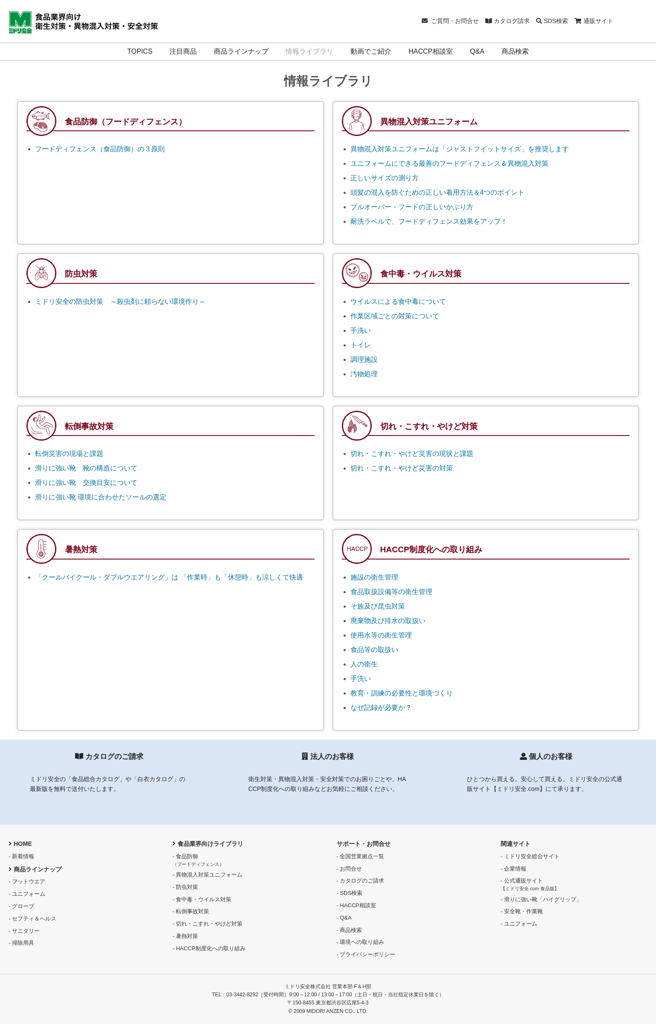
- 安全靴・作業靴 (522, 911)
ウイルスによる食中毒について (398, 301)
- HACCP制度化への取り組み (208, 948)
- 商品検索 (349, 930)
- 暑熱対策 (185, 936)
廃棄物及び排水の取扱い (388, 620)
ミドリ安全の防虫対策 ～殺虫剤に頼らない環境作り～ (120, 301)
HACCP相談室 (430, 51)
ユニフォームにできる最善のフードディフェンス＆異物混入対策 (449, 163)
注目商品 (183, 51)
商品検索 (515, 51)
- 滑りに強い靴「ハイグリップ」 (541, 899)
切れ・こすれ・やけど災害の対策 (401, 468)
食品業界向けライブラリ (207, 843)
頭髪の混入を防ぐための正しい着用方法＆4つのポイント (437, 192)
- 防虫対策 (185, 887)
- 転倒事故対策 (190, 911)
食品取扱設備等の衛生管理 (391, 591)
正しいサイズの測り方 (384, 178)
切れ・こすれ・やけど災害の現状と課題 (411, 453)
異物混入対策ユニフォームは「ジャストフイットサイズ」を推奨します (459, 149)
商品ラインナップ (241, 51)
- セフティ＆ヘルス (32, 918)
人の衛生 (364, 664)
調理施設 (364, 359)
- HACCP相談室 (356, 905)
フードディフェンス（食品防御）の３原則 (100, 149)
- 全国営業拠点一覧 (361, 856)
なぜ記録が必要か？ (381, 707)
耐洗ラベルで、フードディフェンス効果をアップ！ (428, 221)
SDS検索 (552, 20)
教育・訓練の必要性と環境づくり (401, 693)
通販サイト (593, 20)
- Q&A (344, 917)
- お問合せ (349, 868)
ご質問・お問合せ (450, 20)
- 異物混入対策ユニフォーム (207, 874)
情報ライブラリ (309, 51)
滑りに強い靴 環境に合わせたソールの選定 (100, 497)
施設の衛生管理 (374, 577)
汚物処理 (364, 374)
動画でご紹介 (370, 51)
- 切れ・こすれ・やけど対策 (207, 923)
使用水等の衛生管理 (381, 635)
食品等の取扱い (374, 649)
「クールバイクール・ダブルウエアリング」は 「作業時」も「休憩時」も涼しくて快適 (169, 577)
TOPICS (139, 51)
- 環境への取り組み (361, 942)
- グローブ (21, 906)
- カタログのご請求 (361, 880)
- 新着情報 (21, 856)
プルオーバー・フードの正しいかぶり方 (411, 207)
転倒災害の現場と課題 (69, 453)
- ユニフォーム (27, 894)
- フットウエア (27, 881)
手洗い (360, 330)
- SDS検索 (350, 893)
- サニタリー (24, 931)
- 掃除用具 (21, 943)
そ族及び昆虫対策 (377, 606)
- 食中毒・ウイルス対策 (201, 899)
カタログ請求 (507, 20)
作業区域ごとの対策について (394, 316)
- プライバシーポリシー (366, 954)
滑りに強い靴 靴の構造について (86, 468)
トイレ (360, 345)
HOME (20, 843)
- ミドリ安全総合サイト (530, 856)
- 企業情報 (513, 868)
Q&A (477, 51)
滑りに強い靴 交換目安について (86, 482)
